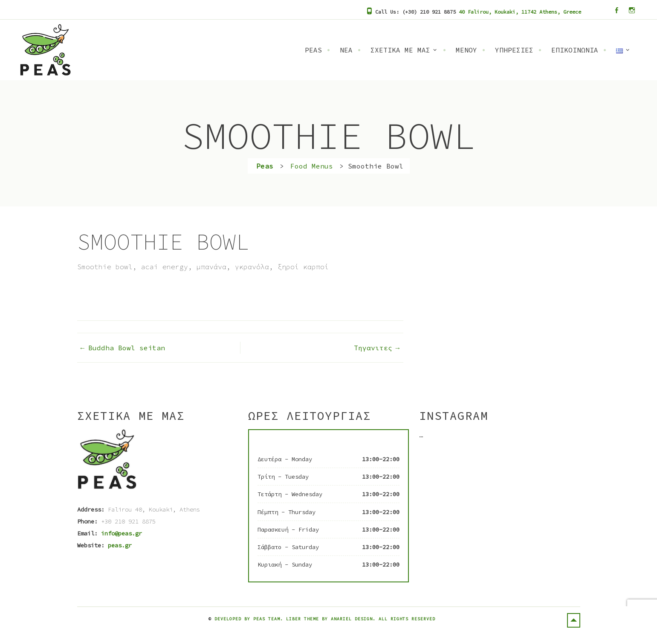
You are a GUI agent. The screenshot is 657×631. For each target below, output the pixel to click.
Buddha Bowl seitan (126, 347)
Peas (313, 50)
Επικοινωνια (574, 50)
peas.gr (120, 545)
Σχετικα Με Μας (400, 50)
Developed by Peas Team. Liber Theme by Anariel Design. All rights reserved (324, 619)
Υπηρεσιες (514, 50)
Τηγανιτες (373, 347)
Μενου (466, 50)
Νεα (346, 50)
